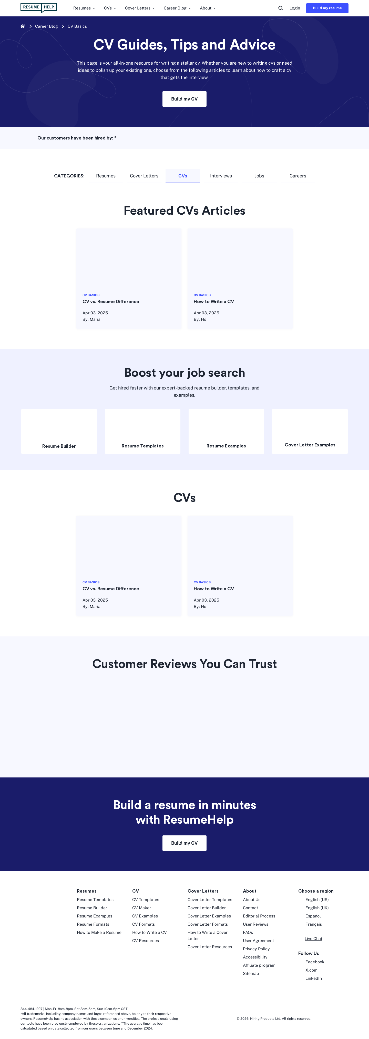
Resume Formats (93, 924)
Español (309, 916)
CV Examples (145, 916)
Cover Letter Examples (310, 445)
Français (310, 924)
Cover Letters (144, 175)
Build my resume (327, 8)
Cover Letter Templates (210, 899)
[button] (310, 939)
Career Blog (46, 26)
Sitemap (251, 973)
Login (295, 8)
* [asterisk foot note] (115, 138)
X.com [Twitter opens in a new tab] (307, 970)
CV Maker (141, 907)
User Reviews (255, 924)
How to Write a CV (214, 301)
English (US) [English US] (313, 899)
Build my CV (184, 99)
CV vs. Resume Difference (111, 301)
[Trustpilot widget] (184, 718)
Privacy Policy (256, 948)
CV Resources (145, 940)
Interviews (221, 175)
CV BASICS (91, 295)
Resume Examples (226, 446)
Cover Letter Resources (210, 946)
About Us (251, 899)
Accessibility (255, 957)
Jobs (259, 175)
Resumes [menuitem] (84, 8)
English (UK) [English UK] (313, 908)
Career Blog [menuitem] (178, 8)
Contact (250, 907)
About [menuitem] (208, 8)
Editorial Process (259, 916)
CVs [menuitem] (110, 8)
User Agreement (258, 940)
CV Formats (143, 924)
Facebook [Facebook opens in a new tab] (311, 962)
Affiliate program (259, 965)
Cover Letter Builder (207, 907)
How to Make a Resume (99, 932)
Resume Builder (59, 446)
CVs (182, 175)
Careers (298, 175)
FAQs (248, 932)
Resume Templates (143, 446)
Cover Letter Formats (208, 924)
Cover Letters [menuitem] (140, 8)
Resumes (106, 175)
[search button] (280, 8)
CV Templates (145, 899)
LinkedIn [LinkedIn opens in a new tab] (310, 978)
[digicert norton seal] (332, 1018)
